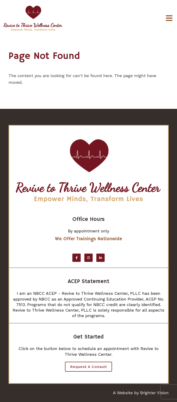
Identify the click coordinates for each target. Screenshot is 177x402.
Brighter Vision (154, 392)
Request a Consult (88, 366)
